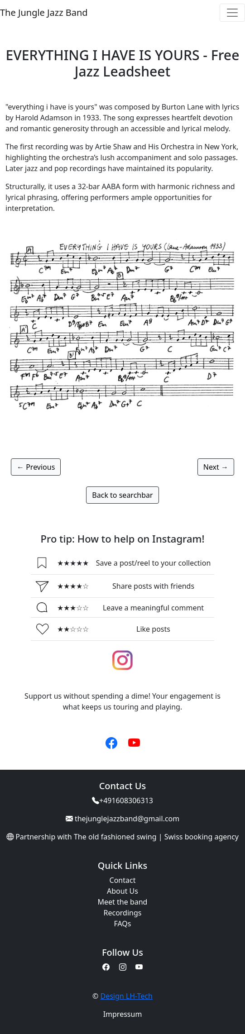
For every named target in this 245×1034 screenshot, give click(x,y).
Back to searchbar (122, 495)
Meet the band (123, 902)
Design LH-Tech (126, 996)
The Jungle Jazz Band (44, 12)
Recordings (123, 913)
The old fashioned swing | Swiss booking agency (156, 837)
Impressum (122, 1014)
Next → (215, 467)
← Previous (36, 467)
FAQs (122, 924)
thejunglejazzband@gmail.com (127, 819)
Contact (123, 880)
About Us (122, 891)
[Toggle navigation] (232, 13)
